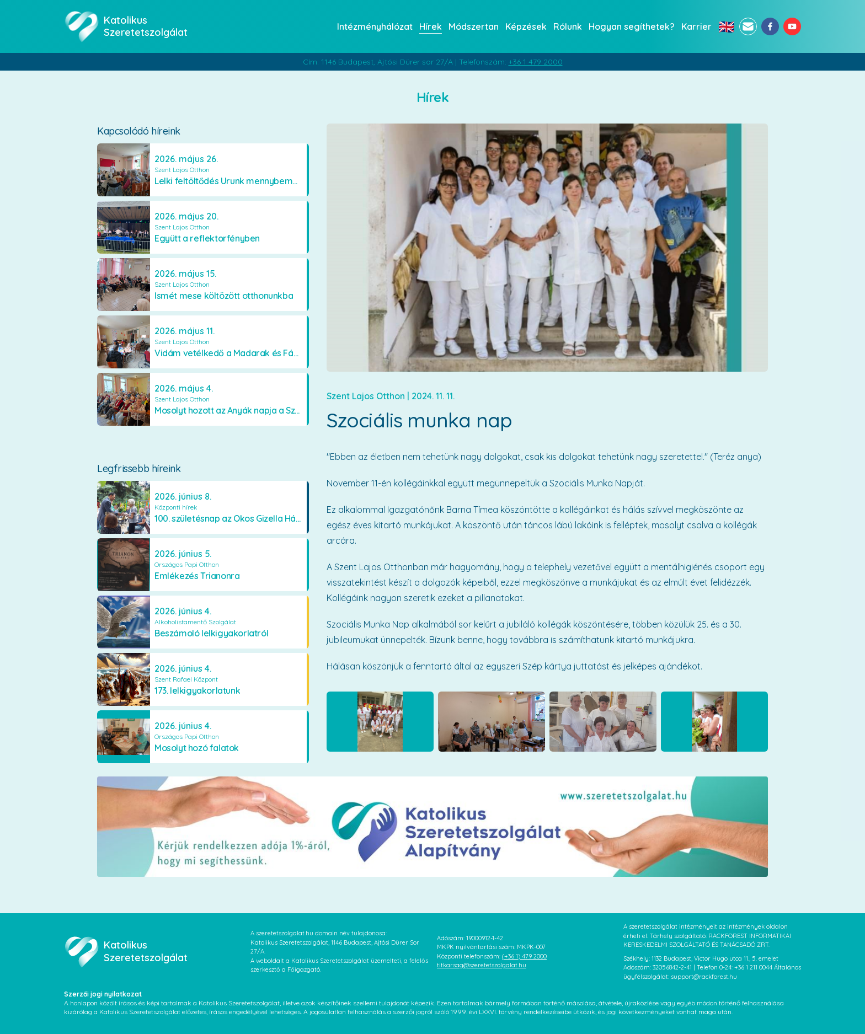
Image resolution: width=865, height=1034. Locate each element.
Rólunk (567, 26)
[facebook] (770, 26)
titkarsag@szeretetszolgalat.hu (481, 965)
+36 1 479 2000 (536, 62)
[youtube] (792, 26)
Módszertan (473, 26)
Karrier (696, 26)
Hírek (430, 26)
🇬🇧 (726, 26)
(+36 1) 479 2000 (524, 956)
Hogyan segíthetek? (632, 26)
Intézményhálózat (375, 26)
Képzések (526, 26)
